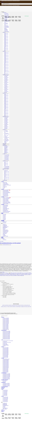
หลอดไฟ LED (4, 12)
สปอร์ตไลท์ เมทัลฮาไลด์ (6, 212)
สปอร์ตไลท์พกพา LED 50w (6, 383)
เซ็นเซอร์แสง (26, 274)
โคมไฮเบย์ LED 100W (5, 354)
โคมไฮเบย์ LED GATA (5, 195)
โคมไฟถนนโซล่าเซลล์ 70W (6, 334)
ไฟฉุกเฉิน (4, 406)
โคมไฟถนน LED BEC (5, 200)
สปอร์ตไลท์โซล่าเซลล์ (5, 116)
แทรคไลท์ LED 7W (6, 167)
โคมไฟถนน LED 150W (6, 321)
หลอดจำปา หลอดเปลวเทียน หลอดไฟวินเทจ (6, 21)
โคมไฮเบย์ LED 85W (5, 355)
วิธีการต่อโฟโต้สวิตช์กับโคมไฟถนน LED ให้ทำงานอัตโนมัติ (10, 243)
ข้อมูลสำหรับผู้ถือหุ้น (3, 282)
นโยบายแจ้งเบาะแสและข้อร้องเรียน (7, 291)
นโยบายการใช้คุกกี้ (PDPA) (9, 314)
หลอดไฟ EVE (6, 30)
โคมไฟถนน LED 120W (6, 322)
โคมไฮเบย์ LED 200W (5, 350)
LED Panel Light (5, 227)
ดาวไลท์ (8, 306)
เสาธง (3, 188)
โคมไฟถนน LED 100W (6, 323)
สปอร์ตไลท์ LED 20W (5, 371)
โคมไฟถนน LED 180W (6, 320)
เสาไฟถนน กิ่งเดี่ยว (5, 183)
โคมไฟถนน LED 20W (5, 328)
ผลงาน (2, 237)
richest (10, 244)
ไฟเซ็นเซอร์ (4, 228)
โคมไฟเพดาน (14, 306)
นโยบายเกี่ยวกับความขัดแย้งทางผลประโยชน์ (8, 288)
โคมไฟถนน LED (8, 275)
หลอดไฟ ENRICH (6, 26)
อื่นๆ (1, 223)
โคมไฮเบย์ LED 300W (5, 347)
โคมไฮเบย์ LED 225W (5, 349)
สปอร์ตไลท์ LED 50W (5, 369)
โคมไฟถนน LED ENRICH (6, 197)
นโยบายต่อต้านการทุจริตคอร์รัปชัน (7, 289)
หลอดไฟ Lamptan (6, 31)
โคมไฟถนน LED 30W (5, 327)
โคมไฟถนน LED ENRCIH (13, 275)
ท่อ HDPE (4, 407)
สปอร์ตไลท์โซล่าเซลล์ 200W (6, 374)
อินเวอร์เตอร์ (4, 222)
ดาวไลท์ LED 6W (6, 158)
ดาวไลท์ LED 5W (5, 394)
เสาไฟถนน (4, 129)
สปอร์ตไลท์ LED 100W (6, 367)
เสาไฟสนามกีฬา (5, 341)
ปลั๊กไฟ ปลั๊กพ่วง (5, 233)
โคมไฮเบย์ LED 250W (5, 348)
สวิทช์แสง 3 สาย (19, 274)
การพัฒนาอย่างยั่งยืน (4, 295)
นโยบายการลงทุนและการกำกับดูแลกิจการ (8, 284)
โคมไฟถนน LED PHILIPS (6, 198)
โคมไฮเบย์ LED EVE (5, 193)
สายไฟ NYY (4, 218)
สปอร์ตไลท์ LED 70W (5, 368)
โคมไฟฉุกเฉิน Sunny (5, 231)
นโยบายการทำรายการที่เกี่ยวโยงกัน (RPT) (8, 290)
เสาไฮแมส (5, 136)
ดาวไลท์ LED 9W (6, 156)
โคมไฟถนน (4, 51)
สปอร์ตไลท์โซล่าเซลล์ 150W (6, 375)
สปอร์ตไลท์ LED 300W (6, 362)
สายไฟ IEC (4, 219)
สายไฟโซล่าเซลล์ (5, 232)
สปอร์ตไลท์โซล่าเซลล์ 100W (6, 376)
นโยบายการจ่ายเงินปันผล (6, 283)
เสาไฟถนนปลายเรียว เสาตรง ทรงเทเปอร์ (6, 134)
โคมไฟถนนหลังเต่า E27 (6, 329)
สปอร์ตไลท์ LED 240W (6, 364)
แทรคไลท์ (10, 306)
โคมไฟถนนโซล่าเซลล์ (27, 305)
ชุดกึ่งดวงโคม (6, 170)
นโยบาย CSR (4, 297)
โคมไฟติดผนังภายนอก (5, 226)
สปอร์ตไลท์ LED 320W (6, 361)
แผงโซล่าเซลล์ (4, 221)
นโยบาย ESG (4, 296)
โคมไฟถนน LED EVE (5, 199)
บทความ (0, 241)
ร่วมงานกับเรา (4, 239)
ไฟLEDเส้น (2, 220)
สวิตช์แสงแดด (14, 274)
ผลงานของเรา (3, 410)
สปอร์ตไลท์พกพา (5, 145)
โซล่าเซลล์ (25, 306)
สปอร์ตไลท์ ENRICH (5, 205)
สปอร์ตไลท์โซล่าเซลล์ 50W (6, 377)
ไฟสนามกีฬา (4, 143)
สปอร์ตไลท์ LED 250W (6, 363)
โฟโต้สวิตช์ (4, 235)
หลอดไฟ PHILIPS (6, 27)
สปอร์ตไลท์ (2, 204)
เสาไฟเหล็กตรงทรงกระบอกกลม (7, 342)
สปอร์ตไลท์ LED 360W (6, 360)
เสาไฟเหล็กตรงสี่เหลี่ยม (6, 184)
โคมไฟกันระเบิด (5, 403)
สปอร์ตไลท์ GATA (5, 209)
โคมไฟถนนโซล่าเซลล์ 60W (6, 335)
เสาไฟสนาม (4, 144)
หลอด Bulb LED (6, 13)
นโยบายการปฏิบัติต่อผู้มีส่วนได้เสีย (7, 287)
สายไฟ (2, 213)
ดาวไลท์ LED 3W (5, 395)
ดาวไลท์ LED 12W (6, 155)
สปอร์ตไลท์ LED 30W (5, 370)
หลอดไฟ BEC (6, 29)
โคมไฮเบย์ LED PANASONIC (6, 192)
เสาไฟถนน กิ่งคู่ (6, 139)
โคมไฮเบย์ (4, 32)
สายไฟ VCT (4, 215)
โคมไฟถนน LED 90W (5, 324)
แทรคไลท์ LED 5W (5, 401)
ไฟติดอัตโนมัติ (22, 275)
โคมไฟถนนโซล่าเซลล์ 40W (6, 337)
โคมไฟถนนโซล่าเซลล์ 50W (6, 336)
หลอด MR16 (5, 19)
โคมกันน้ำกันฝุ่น (5, 180)
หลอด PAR (5, 18)
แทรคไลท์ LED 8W (6, 166)
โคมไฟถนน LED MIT (5, 203)
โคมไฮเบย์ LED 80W (5, 356)
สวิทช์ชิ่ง (4, 234)
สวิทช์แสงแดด (22, 274)
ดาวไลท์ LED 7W (6, 157)
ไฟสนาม (5, 306)
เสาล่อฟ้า (4, 187)
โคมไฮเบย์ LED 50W (5, 357)
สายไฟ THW (4, 214)
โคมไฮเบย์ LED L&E (5, 194)
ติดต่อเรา (2, 411)
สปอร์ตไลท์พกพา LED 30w (6, 384)
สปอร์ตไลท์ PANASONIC (6, 208)
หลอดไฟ (3, 305)
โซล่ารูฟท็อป (22, 306)
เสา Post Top (5, 130)
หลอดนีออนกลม (6, 25)
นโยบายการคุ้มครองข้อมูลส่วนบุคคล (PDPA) (8, 294)
